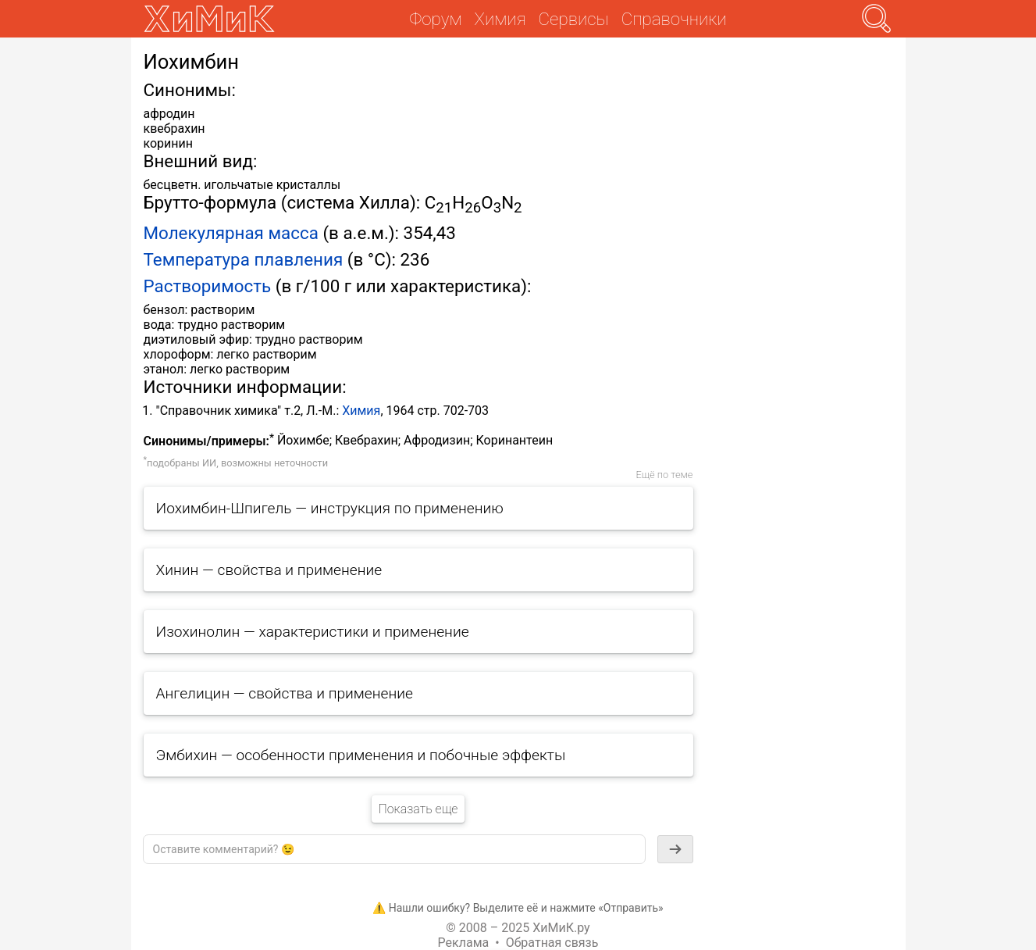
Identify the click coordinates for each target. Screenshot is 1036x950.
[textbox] (394, 849)
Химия (361, 410)
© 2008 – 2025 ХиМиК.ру (517, 927)
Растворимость (208, 286)
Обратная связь (552, 942)
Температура (197, 259)
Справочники (674, 19)
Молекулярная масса (231, 233)
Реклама (464, 942)
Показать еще (417, 809)
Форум (435, 19)
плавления (298, 259)
